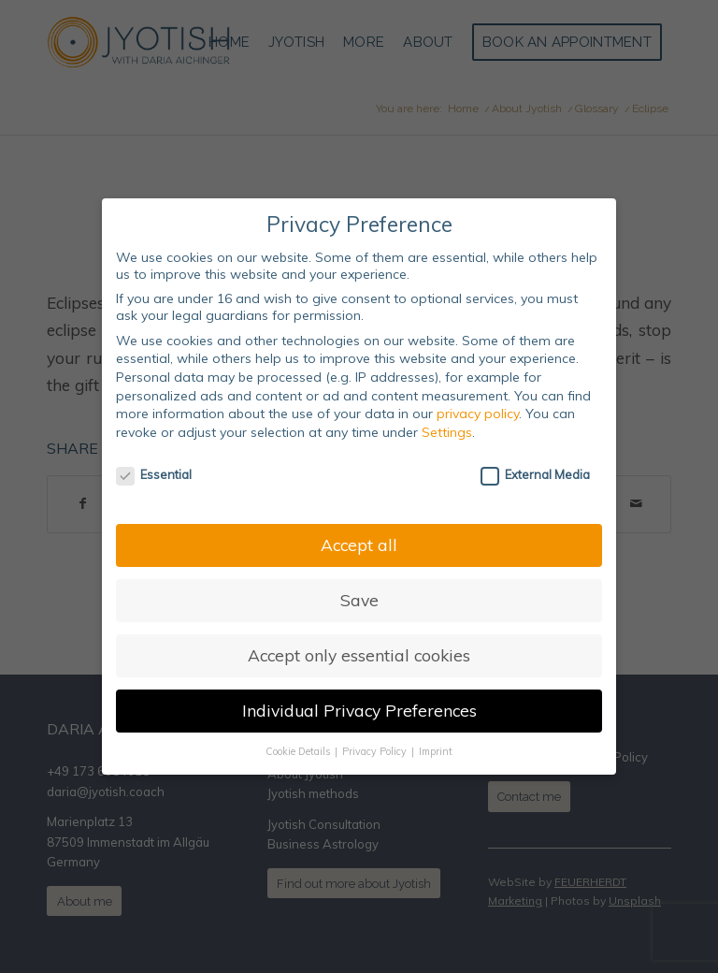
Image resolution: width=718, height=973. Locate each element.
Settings (447, 432)
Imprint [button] (435, 751)
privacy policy (478, 413)
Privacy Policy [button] (375, 751)
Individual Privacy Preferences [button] (359, 710)
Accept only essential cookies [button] (359, 655)
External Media (535, 474)
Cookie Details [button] (299, 751)
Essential (154, 474)
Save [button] (359, 599)
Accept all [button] (359, 544)
